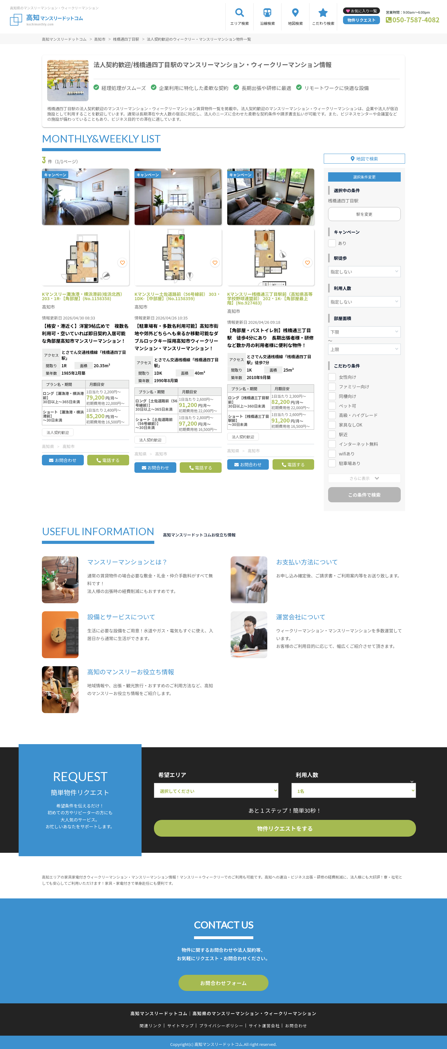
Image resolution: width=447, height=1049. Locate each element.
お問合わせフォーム (223, 980)
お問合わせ (65, 460)
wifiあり (347, 451)
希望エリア (172, 772)
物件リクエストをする (285, 826)
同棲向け (347, 394)
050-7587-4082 (416, 19)
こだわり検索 (323, 23)
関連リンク (151, 1022)
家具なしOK (350, 422)
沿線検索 (267, 23)
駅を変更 (364, 212)
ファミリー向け (354, 384)
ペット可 (347, 403)
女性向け (347, 374)
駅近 (343, 432)
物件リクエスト (361, 20)
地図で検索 (367, 156)
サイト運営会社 (264, 1022)
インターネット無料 (358, 441)
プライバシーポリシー (221, 1022)
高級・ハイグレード (358, 412)
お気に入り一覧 (364, 10)
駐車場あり (350, 461)
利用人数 (307, 772)
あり (342, 240)
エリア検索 (239, 23)
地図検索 (295, 23)
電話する (111, 460)
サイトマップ (180, 1022)
